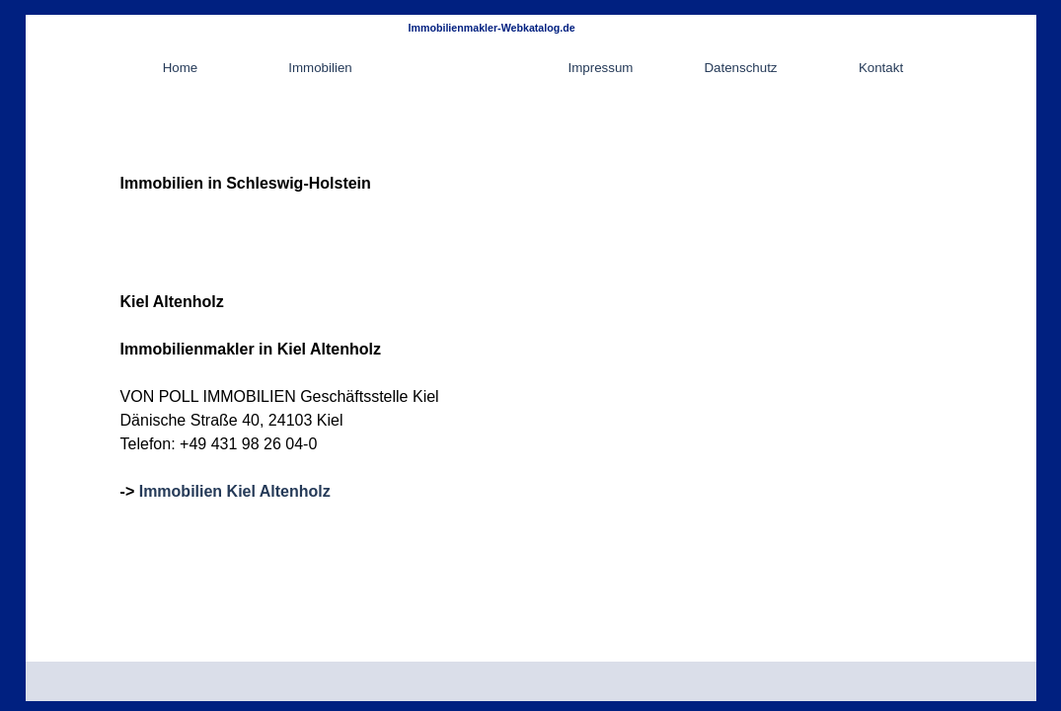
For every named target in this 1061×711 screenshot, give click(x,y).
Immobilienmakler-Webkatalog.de (492, 28)
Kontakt (881, 67)
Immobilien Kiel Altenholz (235, 491)
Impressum (601, 67)
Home (180, 67)
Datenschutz (740, 67)
